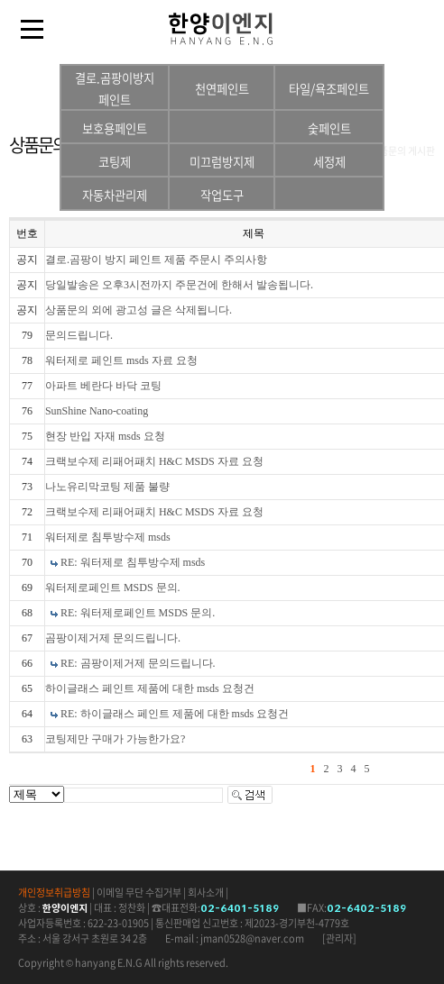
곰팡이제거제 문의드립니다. (112, 638)
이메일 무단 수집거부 (139, 892)
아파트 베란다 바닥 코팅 (103, 385)
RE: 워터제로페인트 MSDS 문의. (137, 612)
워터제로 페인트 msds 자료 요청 (121, 360)
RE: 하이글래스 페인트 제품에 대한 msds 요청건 (174, 713)
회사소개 (206, 892)
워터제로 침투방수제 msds (108, 537)
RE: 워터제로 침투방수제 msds (132, 562)
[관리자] (339, 938)
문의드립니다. (79, 335)
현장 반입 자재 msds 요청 (105, 436)
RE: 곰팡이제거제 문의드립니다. (138, 663)
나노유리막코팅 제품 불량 (107, 486)
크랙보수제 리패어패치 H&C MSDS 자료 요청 (154, 461)
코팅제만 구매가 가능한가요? (115, 739)
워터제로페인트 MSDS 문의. (112, 587)
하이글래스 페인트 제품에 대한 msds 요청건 (149, 688)
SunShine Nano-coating (96, 411)
